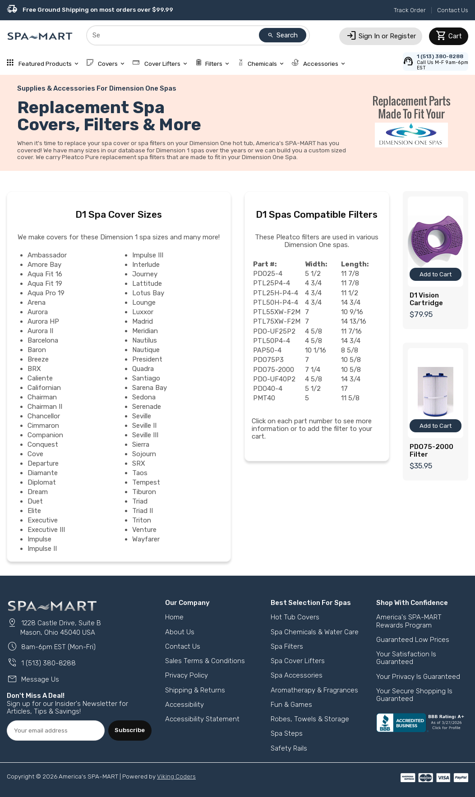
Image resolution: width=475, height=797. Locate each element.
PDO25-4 (267, 274)
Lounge (144, 302)
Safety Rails (289, 748)
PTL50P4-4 (271, 341)
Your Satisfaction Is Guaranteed (406, 658)
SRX (138, 463)
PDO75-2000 (273, 370)
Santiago (146, 378)
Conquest (43, 444)
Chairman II (45, 407)
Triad (140, 501)
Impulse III (147, 255)
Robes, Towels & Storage (310, 719)
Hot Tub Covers (295, 617)
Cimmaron (43, 425)
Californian (44, 388)
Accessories (319, 63)
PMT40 (264, 398)
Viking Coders (176, 776)
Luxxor (142, 312)
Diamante (43, 473)
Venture (144, 530)
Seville (141, 416)
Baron (37, 350)
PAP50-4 (267, 350)
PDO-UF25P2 (274, 331)
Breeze (38, 359)
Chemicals (261, 63)
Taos (140, 473)
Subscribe (130, 729)
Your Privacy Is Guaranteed (418, 677)
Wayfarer (146, 539)
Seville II (144, 425)
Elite (34, 511)
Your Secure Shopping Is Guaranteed (414, 695)
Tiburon (144, 492)
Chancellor (44, 416)
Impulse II (42, 549)
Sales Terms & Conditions (205, 661)
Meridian (145, 331)
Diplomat (42, 482)
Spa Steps (287, 733)
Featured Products (43, 63)
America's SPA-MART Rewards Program (409, 621)
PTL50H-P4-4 (275, 302)
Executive (43, 520)
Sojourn (144, 454)
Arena (37, 302)
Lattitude (147, 283)
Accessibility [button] (184, 705)
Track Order (410, 10)
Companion (45, 435)
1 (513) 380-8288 (41, 663)
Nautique (146, 350)
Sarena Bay (149, 388)
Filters (213, 63)
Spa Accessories (297, 675)
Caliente (40, 378)
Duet (35, 501)
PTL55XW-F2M (277, 312)
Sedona (144, 397)
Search (282, 35)
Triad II (142, 511)
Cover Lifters (161, 63)
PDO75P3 (268, 360)
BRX (34, 369)
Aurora (38, 312)
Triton (141, 520)
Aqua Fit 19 (45, 283)
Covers (106, 63)
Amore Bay (44, 265)
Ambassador (47, 255)
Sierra (140, 444)
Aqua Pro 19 (46, 293)
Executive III (46, 530)
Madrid (142, 321)
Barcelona (43, 340)
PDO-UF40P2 (274, 379)
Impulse (39, 539)
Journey (144, 274)
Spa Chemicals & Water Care (315, 632)
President (147, 359)
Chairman (42, 397)
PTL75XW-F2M (277, 321)
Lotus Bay (148, 293)
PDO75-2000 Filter (431, 450)
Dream (38, 492)
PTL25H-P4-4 (275, 293)
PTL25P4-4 (271, 283)
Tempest (146, 482)
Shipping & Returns (195, 690)
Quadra (143, 369)
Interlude (146, 265)
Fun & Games (291, 705)
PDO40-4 (267, 389)
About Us (179, 632)
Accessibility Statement (202, 719)
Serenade (146, 407)
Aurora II (40, 331)
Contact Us (452, 10)
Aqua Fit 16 (45, 274)
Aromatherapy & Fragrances (314, 690)
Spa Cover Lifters (298, 661)
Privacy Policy (186, 675)
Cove (35, 454)
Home (174, 617)
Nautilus (144, 340)
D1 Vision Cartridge (426, 299)
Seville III (145, 435)
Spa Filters (287, 646)
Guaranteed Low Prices (412, 640)
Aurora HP (43, 321)
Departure (43, 463)
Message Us (33, 679)
